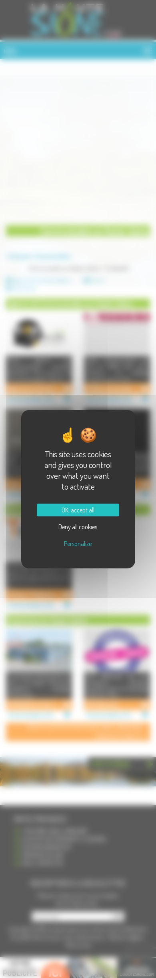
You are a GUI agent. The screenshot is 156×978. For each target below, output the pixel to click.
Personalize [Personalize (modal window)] (78, 544)
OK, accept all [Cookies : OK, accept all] (78, 510)
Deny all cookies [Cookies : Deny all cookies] (77, 527)
